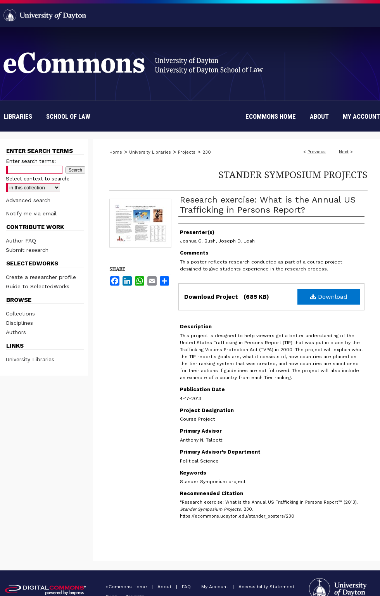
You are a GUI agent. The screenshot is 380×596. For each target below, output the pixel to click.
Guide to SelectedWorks (37, 286)
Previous (316, 151)
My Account (215, 586)
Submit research (27, 250)
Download (328, 296)
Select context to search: (37, 179)
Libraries (18, 116)
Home (115, 152)
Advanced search (28, 200)
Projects (186, 152)
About (165, 586)
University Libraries (150, 152)
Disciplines (19, 323)
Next (344, 151)
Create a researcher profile (41, 277)
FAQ (187, 586)
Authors (16, 332)
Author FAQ (21, 240)
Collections (20, 313)
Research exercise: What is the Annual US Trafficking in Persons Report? (268, 205)
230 (206, 152)
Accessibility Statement (266, 586)
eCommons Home (127, 586)
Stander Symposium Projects (293, 174)
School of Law (68, 116)
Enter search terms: (31, 161)
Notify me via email (31, 213)
